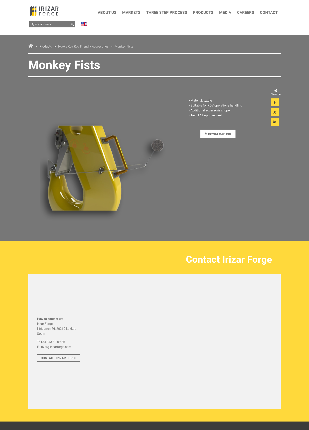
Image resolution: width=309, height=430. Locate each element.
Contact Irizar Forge (58, 325)
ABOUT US (107, 12)
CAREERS (245, 12)
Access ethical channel (112, 381)
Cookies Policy (179, 368)
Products (45, 46)
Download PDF (218, 134)
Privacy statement (48, 368)
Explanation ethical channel (115, 375)
